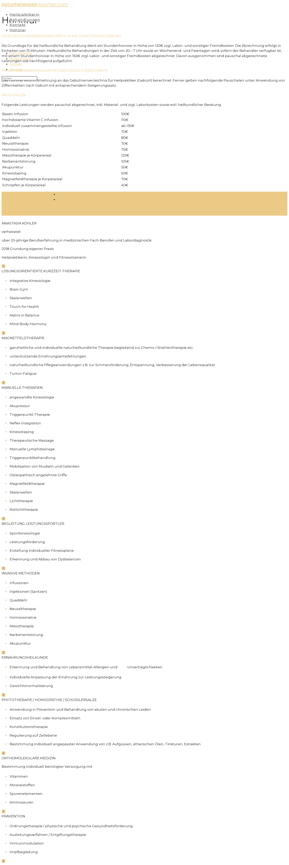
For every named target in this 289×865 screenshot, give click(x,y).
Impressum (145, 199)
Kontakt (16, 64)
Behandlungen (21, 58)
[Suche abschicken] (39, 79)
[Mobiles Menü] (2, 44)
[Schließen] (3, 266)
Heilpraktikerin (21, 53)
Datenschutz (145, 194)
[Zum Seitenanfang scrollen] (2, 218)
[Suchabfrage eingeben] (19, 78)
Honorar (16, 69)
